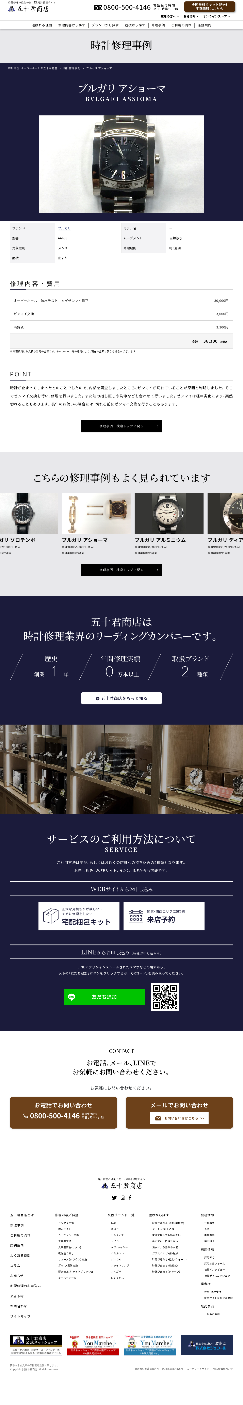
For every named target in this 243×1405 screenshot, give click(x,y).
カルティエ (117, 1258)
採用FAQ (209, 1280)
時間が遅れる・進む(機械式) (168, 1246)
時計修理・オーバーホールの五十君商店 (32, 68)
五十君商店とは (22, 1238)
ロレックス (117, 1301)
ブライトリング (120, 1289)
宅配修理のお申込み (25, 1309)
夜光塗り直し (66, 1276)
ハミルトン (117, 1276)
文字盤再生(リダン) (69, 1270)
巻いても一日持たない (165, 1264)
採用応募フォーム (214, 1287)
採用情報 (207, 1272)
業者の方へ (168, 16)
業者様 (206, 1307)
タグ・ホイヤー (119, 1270)
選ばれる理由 (42, 24)
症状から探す (135, 24)
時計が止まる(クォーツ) (166, 1295)
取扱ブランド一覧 (121, 1238)
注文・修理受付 (212, 1315)
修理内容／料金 (67, 1238)
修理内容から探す (71, 24)
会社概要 (209, 1246)
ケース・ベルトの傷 (163, 1252)
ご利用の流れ (181, 24)
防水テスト (64, 1252)
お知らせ (17, 1299)
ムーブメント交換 (68, 1258)
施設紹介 (209, 1264)
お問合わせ (18, 1329)
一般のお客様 (212, 1337)
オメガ (115, 1252)
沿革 (207, 1252)
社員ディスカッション (217, 1299)
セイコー (116, 1264)
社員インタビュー (214, 1293)
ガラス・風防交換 (68, 1289)
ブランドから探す (105, 24)
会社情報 (189, 16)
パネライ (116, 1283)
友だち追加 (92, 1003)
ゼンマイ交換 (66, 1246)
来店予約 (17, 1319)
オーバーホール (67, 1301)
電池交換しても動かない (166, 1258)
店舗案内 (204, 24)
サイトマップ (20, 1339)
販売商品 (207, 1329)
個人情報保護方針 (223, 1392)
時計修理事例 (71, 68)
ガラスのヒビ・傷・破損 (165, 1276)
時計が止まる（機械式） (165, 1289)
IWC (113, 1246)
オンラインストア (215, 16)
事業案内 (209, 1258)
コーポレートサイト (198, 1392)
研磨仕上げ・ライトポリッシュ (76, 1295)
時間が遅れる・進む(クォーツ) (169, 1283)
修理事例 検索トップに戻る (121, 576)
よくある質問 (20, 1278)
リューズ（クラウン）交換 (72, 1283)
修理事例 (158, 24)
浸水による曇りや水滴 (165, 1270)
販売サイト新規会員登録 (218, 1321)
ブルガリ (64, 234)
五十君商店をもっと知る (121, 705)
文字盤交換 (64, 1264)
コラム (15, 1289)
